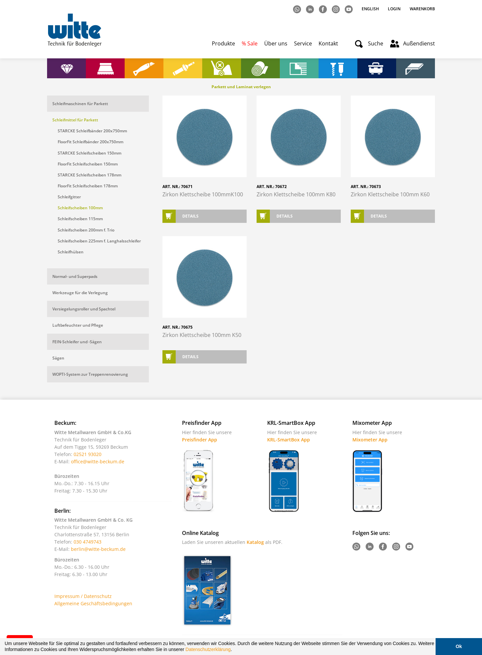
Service (303, 43)
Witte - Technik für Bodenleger (74, 30)
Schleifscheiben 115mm (80, 219)
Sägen (58, 358)
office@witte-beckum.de (97, 461)
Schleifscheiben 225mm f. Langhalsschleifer (99, 241)
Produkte (223, 43)
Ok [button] (458, 646)
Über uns (275, 43)
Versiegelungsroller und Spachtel (83, 309)
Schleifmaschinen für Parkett (80, 103)
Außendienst (419, 43)
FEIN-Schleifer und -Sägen (77, 342)
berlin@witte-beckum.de (98, 549)
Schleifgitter (69, 197)
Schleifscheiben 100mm (80, 208)
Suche (375, 43)
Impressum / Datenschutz (83, 596)
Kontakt (328, 43)
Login (394, 9)
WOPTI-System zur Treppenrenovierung (90, 374)
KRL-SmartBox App (288, 439)
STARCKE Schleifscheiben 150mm (89, 153)
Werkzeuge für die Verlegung (80, 292)
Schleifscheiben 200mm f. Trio (86, 230)
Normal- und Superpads (74, 276)
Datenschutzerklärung (208, 649)
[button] (234, 650)
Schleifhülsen (71, 252)
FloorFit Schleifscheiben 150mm (88, 164)
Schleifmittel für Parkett (75, 120)
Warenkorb (422, 9)
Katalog (255, 542)
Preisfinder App (199, 439)
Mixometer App (370, 439)
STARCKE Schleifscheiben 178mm (89, 175)
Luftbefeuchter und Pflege (77, 325)
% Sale (250, 43)
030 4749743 (87, 542)
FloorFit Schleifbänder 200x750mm (90, 142)
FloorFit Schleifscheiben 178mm (88, 186)
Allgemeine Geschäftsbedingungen (93, 603)
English (371, 9)
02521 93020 (87, 454)
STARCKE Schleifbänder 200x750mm (92, 131)
